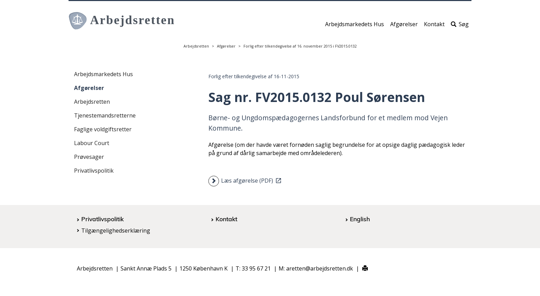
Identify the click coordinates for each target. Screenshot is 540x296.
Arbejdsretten (196, 46)
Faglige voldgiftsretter (103, 129)
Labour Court (91, 143)
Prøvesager (89, 157)
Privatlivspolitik (94, 170)
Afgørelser (404, 26)
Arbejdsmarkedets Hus (354, 26)
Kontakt (434, 26)
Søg (460, 26)
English (360, 219)
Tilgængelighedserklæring (115, 230)
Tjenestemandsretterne (105, 115)
